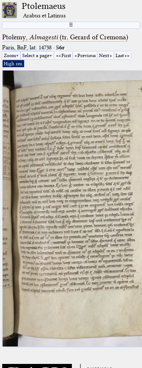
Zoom (10, 55)
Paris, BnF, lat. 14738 (27, 47)
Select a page (35, 55)
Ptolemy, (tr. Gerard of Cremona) (65, 37)
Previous (86, 55)
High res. (13, 63)
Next (104, 55)
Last (120, 55)
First (66, 55)
